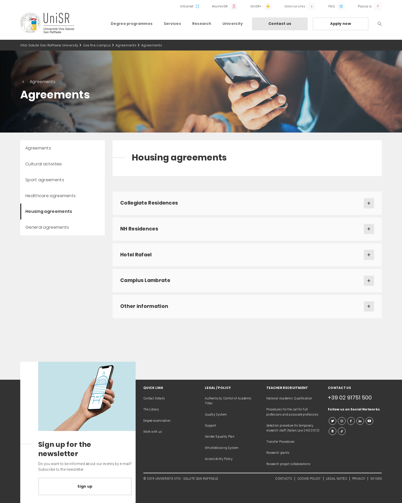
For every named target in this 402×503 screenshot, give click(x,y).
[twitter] (332, 421)
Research (201, 23)
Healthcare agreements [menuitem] (50, 196)
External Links (295, 6)
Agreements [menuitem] (38, 148)
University (233, 23)
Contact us (279, 23)
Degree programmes (132, 23)
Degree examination (156, 420)
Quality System (216, 414)
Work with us (152, 432)
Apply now (340, 23)
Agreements (126, 45)
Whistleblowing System (221, 448)
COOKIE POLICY (309, 478)
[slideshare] (332, 431)
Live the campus (97, 45)
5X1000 (376, 478)
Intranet (186, 6)
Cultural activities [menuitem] (43, 164)
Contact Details (154, 398)
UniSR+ (256, 6)
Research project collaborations (288, 464)
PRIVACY (358, 478)
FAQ (331, 6)
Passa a (364, 6)
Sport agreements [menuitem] (44, 180)
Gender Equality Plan (219, 436)
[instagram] (342, 421)
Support (210, 425)
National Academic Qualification (289, 398)
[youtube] (369, 421)
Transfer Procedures (280, 442)
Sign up (84, 486)
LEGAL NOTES (336, 478)
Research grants (278, 453)
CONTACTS (283, 478)
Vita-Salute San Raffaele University (49, 45)
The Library (151, 409)
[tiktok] (342, 431)
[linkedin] (360, 421)
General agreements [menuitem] (47, 227)
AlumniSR (219, 6)
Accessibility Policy (219, 459)
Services (172, 23)
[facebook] (351, 421)
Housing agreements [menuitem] (48, 211)
